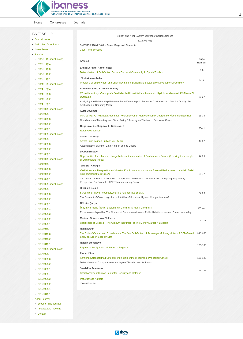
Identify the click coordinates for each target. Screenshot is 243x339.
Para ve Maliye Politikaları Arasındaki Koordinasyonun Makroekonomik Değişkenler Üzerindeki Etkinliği (135, 115)
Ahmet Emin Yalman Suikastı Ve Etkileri (101, 141)
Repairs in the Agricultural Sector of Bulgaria (104, 247)
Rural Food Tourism (90, 130)
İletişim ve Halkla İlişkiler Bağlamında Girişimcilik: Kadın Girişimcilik (116, 207)
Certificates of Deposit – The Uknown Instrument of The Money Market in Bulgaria (124, 222)
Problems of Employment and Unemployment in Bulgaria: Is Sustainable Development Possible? (132, 82)
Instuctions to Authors (91, 278)
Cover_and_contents (91, 49)
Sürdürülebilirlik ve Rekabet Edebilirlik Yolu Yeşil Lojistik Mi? (112, 192)
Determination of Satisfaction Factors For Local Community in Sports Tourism (121, 72)
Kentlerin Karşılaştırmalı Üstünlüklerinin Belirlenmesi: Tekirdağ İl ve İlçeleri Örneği (123, 257)
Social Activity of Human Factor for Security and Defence (110, 273)
